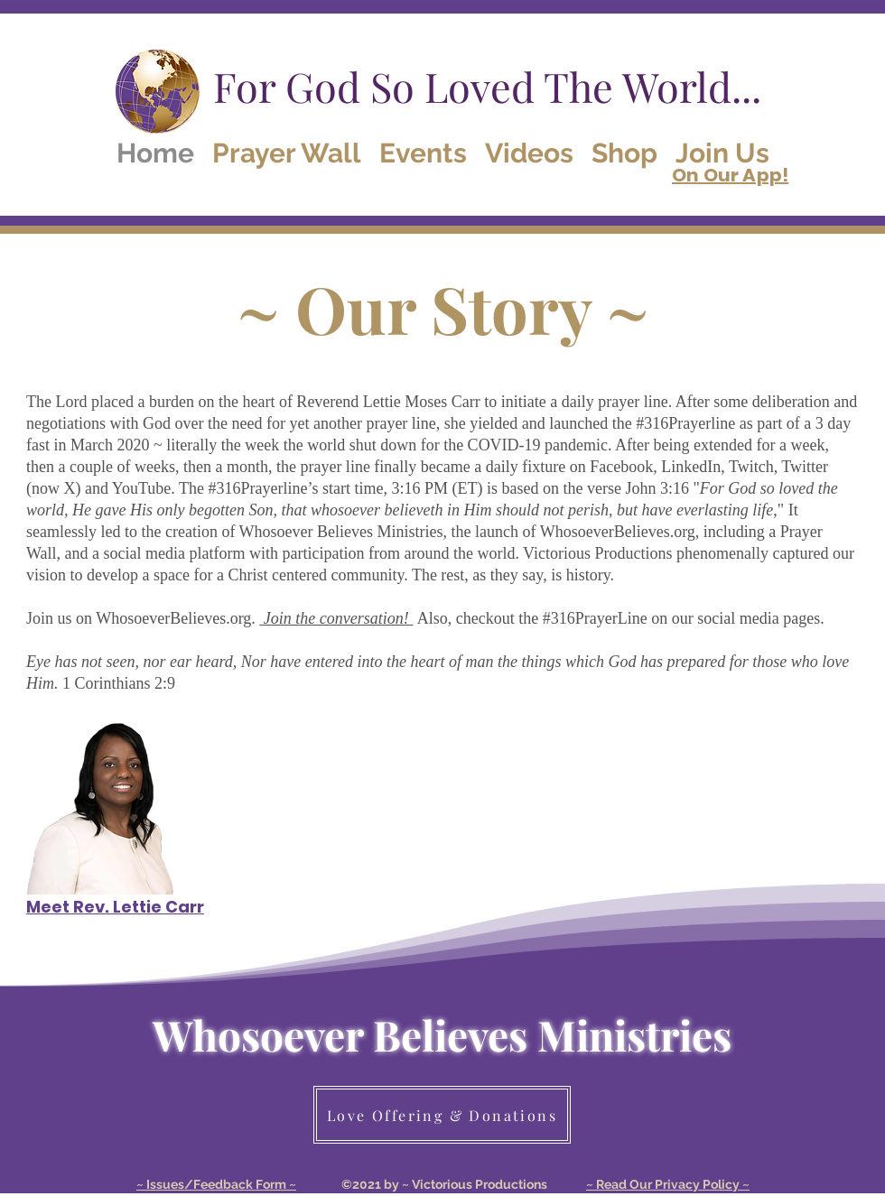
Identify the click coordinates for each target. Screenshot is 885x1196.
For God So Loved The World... (487, 86)
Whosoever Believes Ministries (442, 1034)
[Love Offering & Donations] (442, 1115)
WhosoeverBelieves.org (617, 532)
